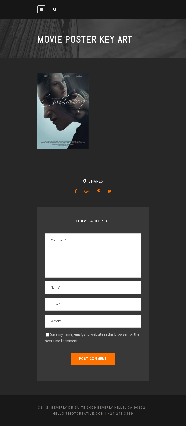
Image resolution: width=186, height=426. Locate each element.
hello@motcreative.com (78, 413)
